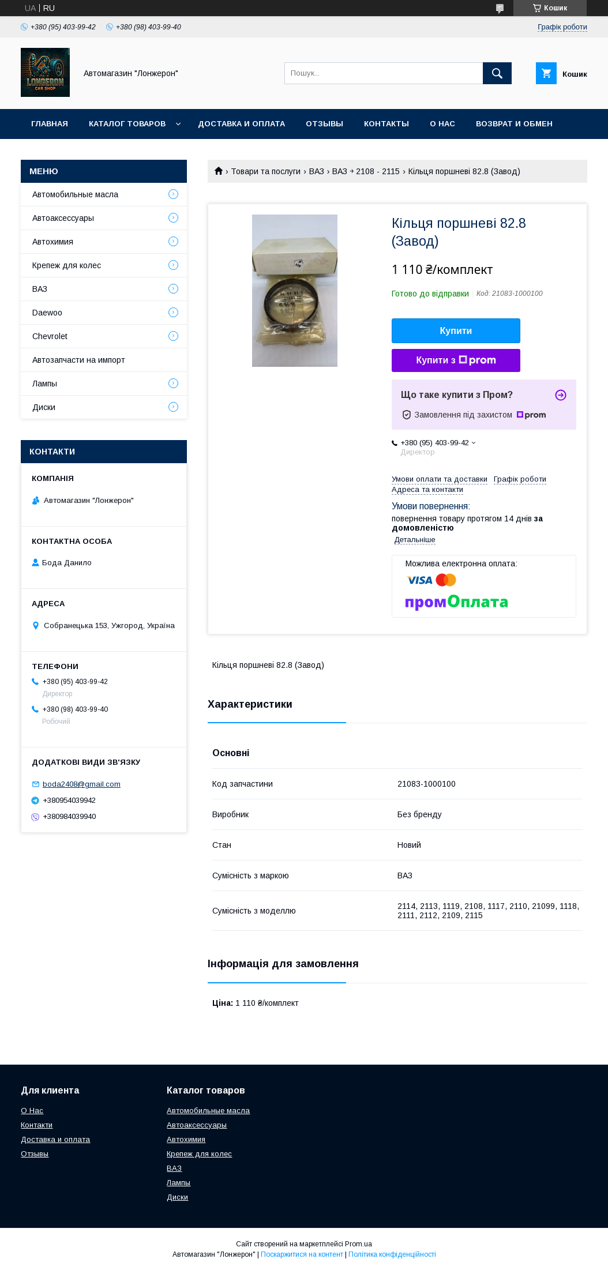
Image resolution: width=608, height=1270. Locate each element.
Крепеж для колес (66, 265)
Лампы (44, 383)
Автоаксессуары (63, 218)
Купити (456, 331)
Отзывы (324, 123)
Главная (49, 123)
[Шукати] (497, 73)
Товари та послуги (266, 171)
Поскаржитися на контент (302, 1254)
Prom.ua (358, 1244)
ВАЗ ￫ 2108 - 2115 (366, 171)
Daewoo (47, 312)
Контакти (36, 1125)
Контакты (386, 123)
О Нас (32, 1110)
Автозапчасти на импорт (78, 360)
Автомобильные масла (75, 194)
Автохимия (52, 241)
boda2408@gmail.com (82, 784)
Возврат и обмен (514, 123)
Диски (43, 407)
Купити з (456, 360)
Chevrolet (49, 336)
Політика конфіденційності (392, 1254)
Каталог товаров (127, 123)
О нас (442, 123)
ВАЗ (316, 171)
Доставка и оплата (241, 123)
